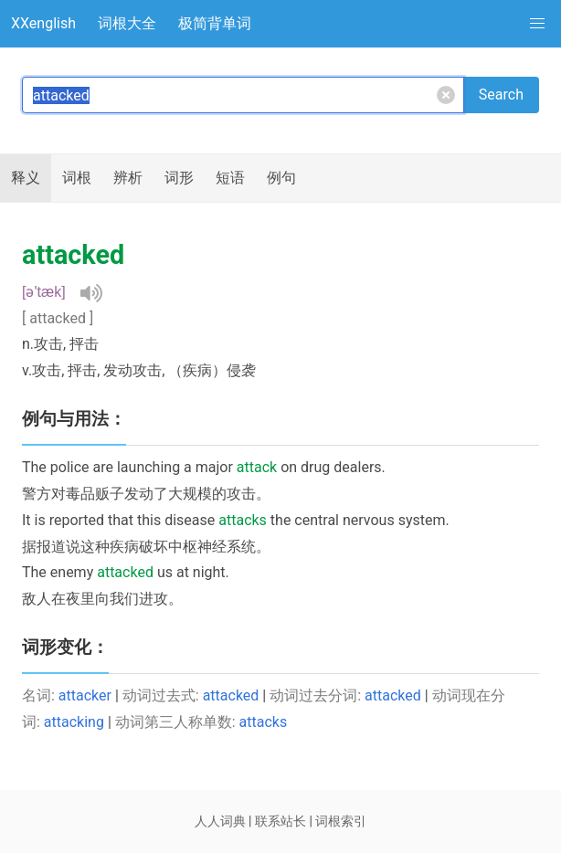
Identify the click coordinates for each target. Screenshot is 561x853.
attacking (74, 722)
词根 (76, 177)
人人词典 (220, 821)
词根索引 (340, 821)
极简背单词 (214, 23)
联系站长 (280, 821)
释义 (25, 177)
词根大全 (127, 23)
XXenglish (43, 23)
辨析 (128, 177)
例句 (281, 177)
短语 (230, 177)
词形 (179, 177)
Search (501, 94)
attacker (84, 695)
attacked (231, 695)
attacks (263, 722)
